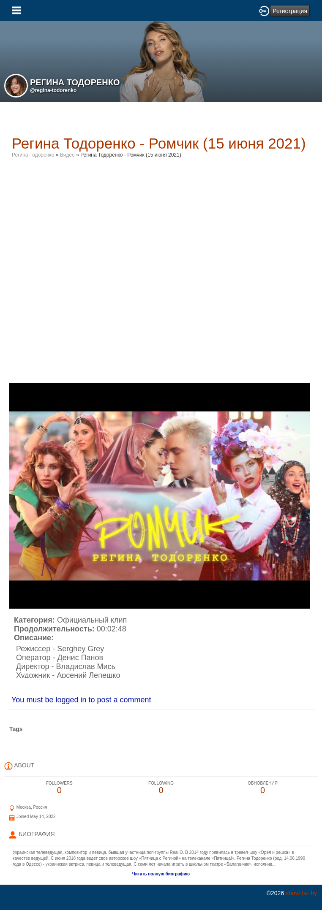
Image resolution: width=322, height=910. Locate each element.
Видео (67, 155)
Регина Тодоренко (33, 155)
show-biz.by (301, 893)
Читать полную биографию (161, 874)
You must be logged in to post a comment (81, 700)
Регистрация (290, 11)
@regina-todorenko (53, 90)
